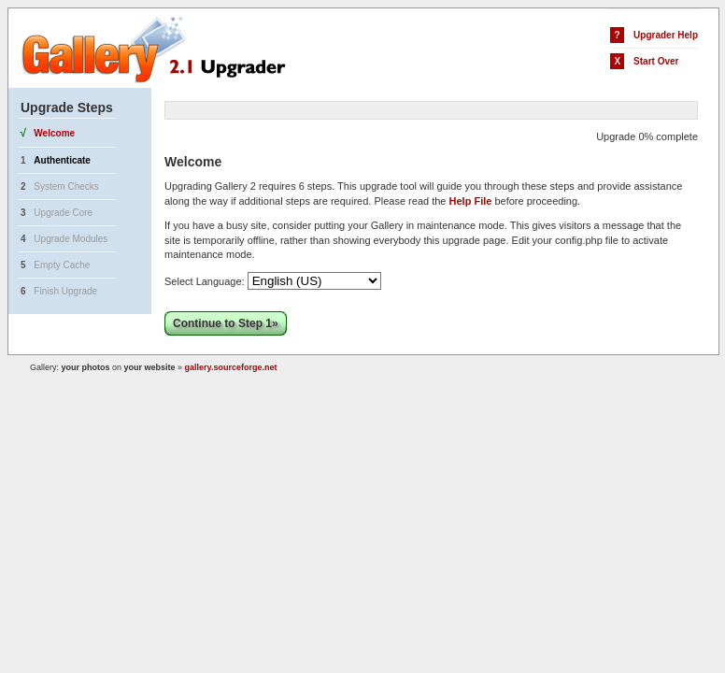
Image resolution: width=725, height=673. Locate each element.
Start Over (655, 61)
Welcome (54, 133)
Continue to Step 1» (225, 323)
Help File (470, 201)
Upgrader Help (665, 35)
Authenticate (62, 160)
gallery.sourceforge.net (231, 367)
